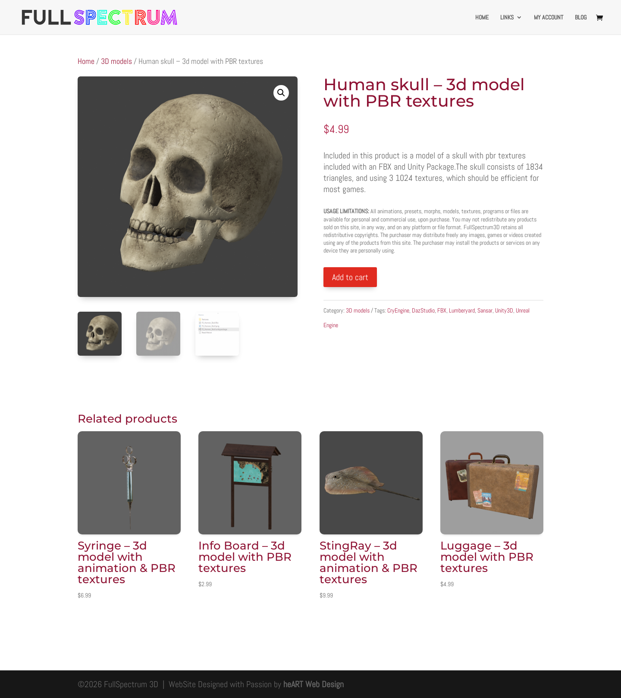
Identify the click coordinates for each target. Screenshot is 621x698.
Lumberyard (462, 310)
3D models (116, 61)
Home (482, 17)
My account (548, 17)
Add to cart (350, 277)
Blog (580, 17)
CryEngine (398, 310)
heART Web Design (313, 684)
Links (507, 17)
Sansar (484, 310)
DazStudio (423, 310)
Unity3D (504, 310)
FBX (441, 310)
